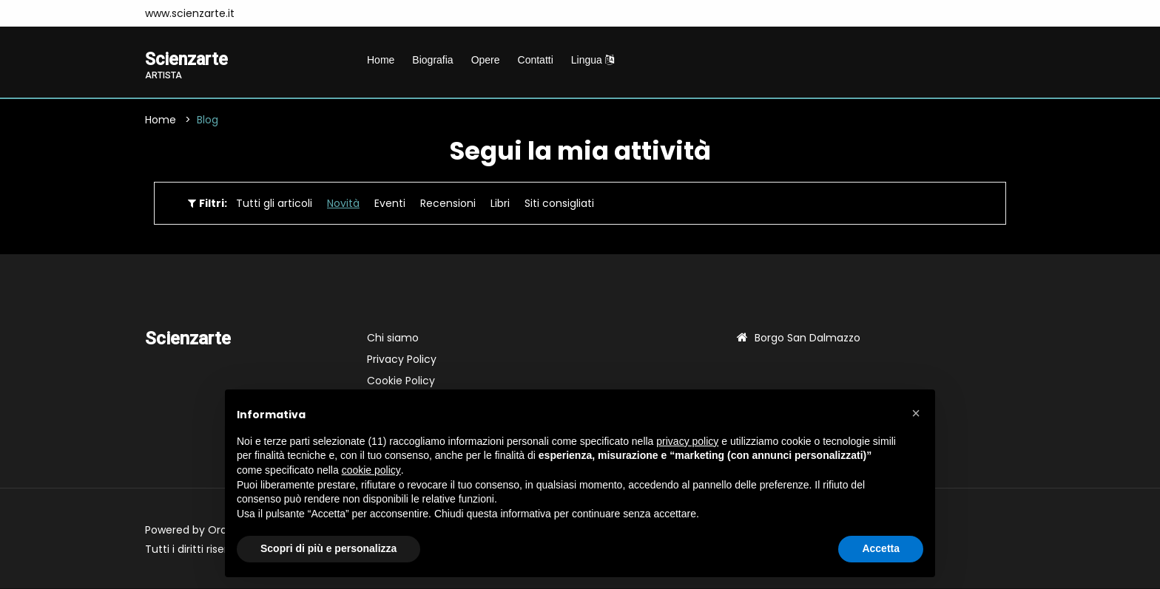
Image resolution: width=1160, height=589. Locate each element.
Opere (485, 60)
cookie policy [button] (371, 470)
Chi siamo (393, 338)
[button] (916, 413)
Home (380, 60)
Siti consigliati (559, 204)
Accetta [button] (881, 548)
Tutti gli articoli (274, 204)
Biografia (432, 60)
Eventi (389, 204)
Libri (500, 204)
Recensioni (448, 204)
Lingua (592, 60)
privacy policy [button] (687, 441)
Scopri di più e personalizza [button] (328, 548)
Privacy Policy (401, 360)
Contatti (535, 60)
